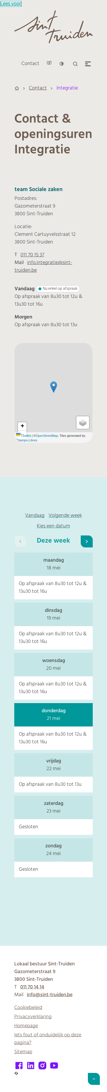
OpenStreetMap (47, 435)
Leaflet (23, 435)
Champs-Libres (26, 440)
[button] (53, 387)
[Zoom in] (22, 426)
